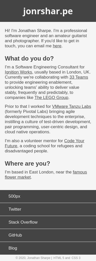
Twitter (15, 209)
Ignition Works (18, 72)
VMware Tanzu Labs (71, 106)
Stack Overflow (23, 222)
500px (14, 196)
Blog (13, 248)
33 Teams (78, 77)
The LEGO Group (51, 97)
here (57, 46)
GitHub (15, 235)
